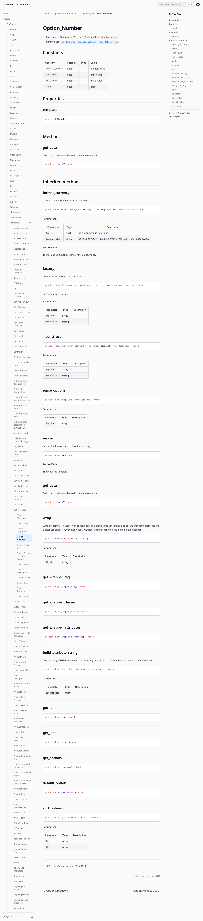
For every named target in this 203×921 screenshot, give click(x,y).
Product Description (19, 399)
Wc (8, 828)
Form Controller (21, 98)
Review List (19, 585)
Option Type (22, 318)
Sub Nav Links (20, 630)
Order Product (20, 339)
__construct (176, 52)
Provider (11, 758)
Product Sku (19, 516)
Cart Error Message (18, 46)
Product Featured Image (22, 407)
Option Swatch (23, 300)
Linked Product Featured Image (21, 162)
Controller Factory (22, 79)
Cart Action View (21, 24)
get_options (176, 97)
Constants (174, 20)
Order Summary (21, 350)
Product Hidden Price (21, 434)
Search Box (19, 603)
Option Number (21, 260)
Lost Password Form (20, 175)
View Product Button (20, 647)
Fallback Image (20, 92)
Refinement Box (21, 550)
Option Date (22, 245)
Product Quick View (20, 461)
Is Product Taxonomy (16, 799)
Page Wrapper (20, 363)
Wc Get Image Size (15, 844)
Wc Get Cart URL (14, 834)
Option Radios (23, 286)
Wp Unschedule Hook (17, 902)
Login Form (19, 168)
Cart (15, 10)
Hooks (6, 908)
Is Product (11, 784)
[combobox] (176, 4)
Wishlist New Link (22, 723)
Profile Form (19, 540)
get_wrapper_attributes (182, 81)
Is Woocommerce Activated (15, 811)
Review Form (19, 579)
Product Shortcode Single (22, 496)
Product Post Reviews (17, 818)
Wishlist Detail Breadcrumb (20, 676)
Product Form (20, 414)
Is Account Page (14, 768)
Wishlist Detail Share (20, 693)
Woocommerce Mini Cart (18, 881)
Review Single (20, 598)
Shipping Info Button (20, 610)
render (174, 61)
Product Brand (20, 373)
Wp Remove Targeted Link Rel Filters (19, 896)
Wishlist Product (21, 737)
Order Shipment (21, 344)
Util (20, 742)
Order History (20, 329)
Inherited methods (178, 40)
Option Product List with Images (24, 278)
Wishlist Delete (20, 664)
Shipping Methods (22, 617)
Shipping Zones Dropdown (21, 623)
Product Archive (21, 368)
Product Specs (20, 521)
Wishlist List (19, 705)
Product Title (19, 535)
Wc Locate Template (16, 870)
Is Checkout (12, 778)
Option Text (22, 305)
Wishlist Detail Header (20, 685)
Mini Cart (18, 192)
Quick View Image (22, 545)
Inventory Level (21, 155)
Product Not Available (19, 442)
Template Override (22, 640)
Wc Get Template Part (17, 865)
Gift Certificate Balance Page (20, 113)
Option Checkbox (21, 239)
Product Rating (20, 467)
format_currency (179, 44)
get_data (175, 36)
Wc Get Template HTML (17, 860)
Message (18, 182)
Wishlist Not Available (19, 730)
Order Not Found (21, 334)
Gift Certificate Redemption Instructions (20, 147)
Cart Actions (19, 29)
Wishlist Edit (19, 699)
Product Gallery (21, 427)
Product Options (21, 449)
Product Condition (22, 392)
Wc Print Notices (14, 876)
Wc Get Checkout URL (17, 839)
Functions (17, 763)
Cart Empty (19, 39)
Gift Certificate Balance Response (22, 121)
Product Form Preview (20, 421)
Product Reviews (21, 473)
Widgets (20, 752)
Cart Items (18, 63)
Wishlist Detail (20, 670)
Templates (74, 13)
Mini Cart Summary (18, 220)
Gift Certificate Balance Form (20, 104)
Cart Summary (20, 69)
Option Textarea (21, 312)
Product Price (20, 454)
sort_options (177, 106)
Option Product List (24, 268)
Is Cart (10, 773)
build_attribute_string (181, 85)
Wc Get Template (14, 855)
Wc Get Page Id (14, 849)
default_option (178, 102)
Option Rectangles (22, 293)
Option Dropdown (22, 252)
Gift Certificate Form (20, 129)
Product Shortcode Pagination (22, 488)
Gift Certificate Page (20, 137)
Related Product (21, 566)
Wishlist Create (20, 659)
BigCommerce (59, 13)
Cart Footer (19, 53)
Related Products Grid (21, 573)
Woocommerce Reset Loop (16, 888)
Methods (173, 32)
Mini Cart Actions (21, 197)
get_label (175, 93)
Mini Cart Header (21, 208)
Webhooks (20, 747)
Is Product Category (16, 789)
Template (18, 635)
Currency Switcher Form (22, 86)
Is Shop (10, 805)
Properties (174, 24)
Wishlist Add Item (22, 654)
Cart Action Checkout (19, 17)
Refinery (17, 555)
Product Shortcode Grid (22, 480)
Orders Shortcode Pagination (22, 357)
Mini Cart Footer (21, 203)
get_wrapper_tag (179, 73)
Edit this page (174, 117)
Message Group (21, 187)
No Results (18, 227)
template (175, 28)
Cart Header (19, 58)
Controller (18, 74)
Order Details (20, 323)
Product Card (20, 379)
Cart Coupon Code (22, 34)
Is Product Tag (13, 794)
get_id (174, 89)
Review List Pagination (19, 591)
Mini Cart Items (21, 213)
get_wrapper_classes (180, 77)
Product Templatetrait (20, 528)
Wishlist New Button (19, 717)
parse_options (178, 57)
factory (174, 48)
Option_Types (22, 232)
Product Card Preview (20, 386)
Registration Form (22, 561)
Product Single (20, 511)
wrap (173, 69)
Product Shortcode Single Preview (22, 504)
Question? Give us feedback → (181, 113)
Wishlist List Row (21, 710)
